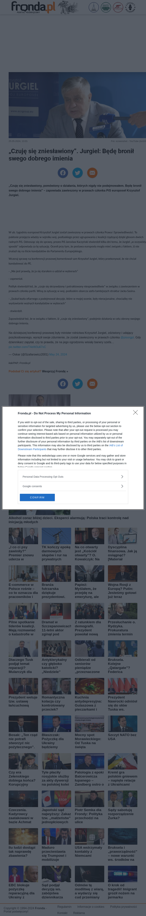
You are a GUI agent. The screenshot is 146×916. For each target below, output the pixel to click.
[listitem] (73, 477)
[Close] (136, 413)
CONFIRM (37, 497)
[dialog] (73, 458)
